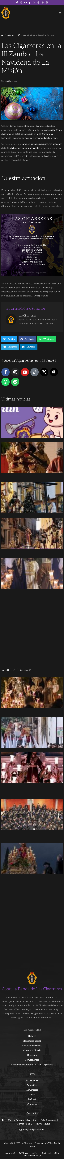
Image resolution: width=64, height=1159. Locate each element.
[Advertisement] (32, 632)
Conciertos (9, 35)
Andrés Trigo (47, 1143)
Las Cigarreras (11, 81)
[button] (60, 13)
